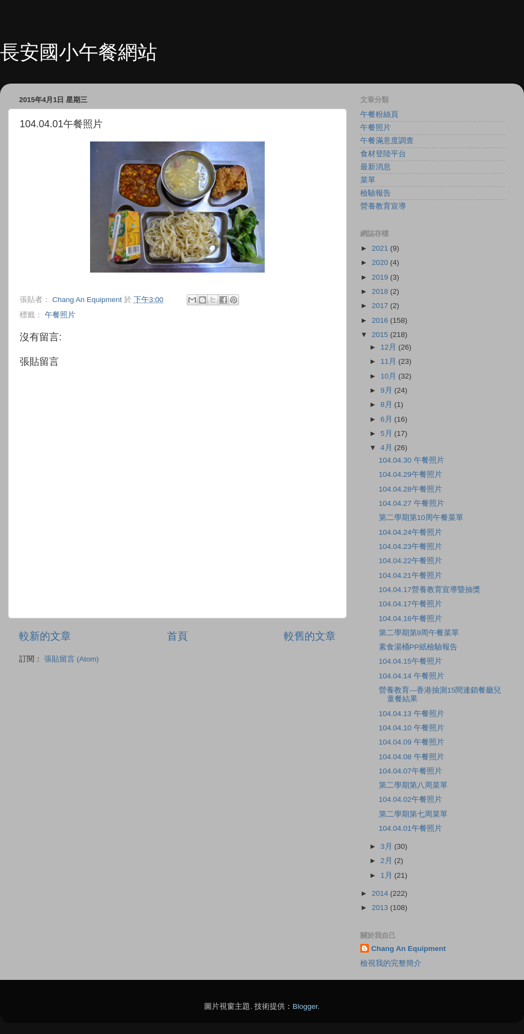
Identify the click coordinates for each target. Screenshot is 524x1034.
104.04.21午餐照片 (410, 575)
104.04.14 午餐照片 (411, 676)
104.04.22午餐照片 (410, 561)
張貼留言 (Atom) (71, 659)
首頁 (177, 636)
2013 (381, 907)
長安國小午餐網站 (78, 52)
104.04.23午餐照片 (410, 546)
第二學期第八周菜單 (413, 785)
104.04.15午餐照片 (410, 661)
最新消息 (375, 167)
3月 (387, 846)
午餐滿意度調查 (387, 141)
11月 (389, 361)
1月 (387, 875)
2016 (381, 320)
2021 (381, 248)
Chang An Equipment (408, 948)
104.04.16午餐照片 (410, 619)
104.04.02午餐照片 (410, 799)
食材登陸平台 (383, 154)
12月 (389, 347)
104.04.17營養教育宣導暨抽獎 (429, 590)
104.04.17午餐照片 (410, 604)
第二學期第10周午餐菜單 (421, 517)
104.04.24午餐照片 (410, 532)
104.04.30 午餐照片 (411, 460)
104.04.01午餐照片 (410, 828)
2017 (381, 306)
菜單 (368, 180)
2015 (381, 334)
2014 (381, 893)
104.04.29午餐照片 (410, 474)
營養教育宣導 (383, 206)
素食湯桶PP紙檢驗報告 (418, 647)
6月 (387, 419)
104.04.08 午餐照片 (411, 757)
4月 (387, 448)
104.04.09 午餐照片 (411, 742)
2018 (381, 291)
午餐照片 (60, 315)
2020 (381, 262)
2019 (381, 277)
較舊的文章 (310, 636)
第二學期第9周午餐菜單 (419, 633)
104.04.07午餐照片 (410, 771)
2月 (387, 860)
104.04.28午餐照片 (410, 489)
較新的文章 (45, 636)
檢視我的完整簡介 (390, 963)
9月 (387, 390)
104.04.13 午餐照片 (411, 714)
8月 (387, 404)
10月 (389, 376)
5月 (387, 433)
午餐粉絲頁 (379, 114)
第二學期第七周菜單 (413, 814)
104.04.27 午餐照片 (411, 503)
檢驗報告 (375, 193)
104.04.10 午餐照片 (411, 728)
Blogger (305, 1006)
